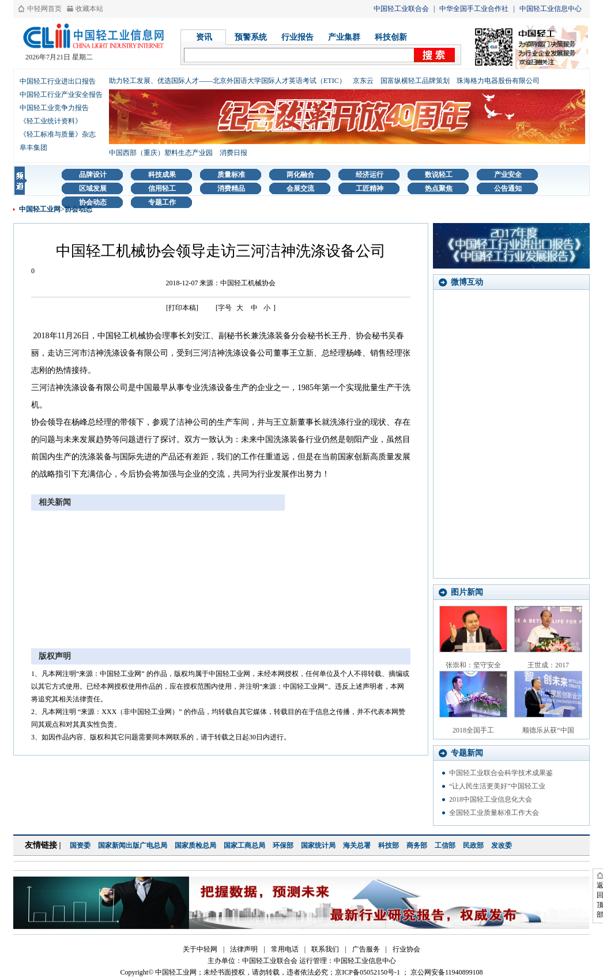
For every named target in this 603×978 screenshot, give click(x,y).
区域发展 (93, 188)
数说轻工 (439, 175)
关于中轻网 (200, 949)
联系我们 (325, 949)
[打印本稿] (182, 308)
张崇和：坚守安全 (473, 665)
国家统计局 (318, 845)
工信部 (445, 845)
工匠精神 (369, 188)
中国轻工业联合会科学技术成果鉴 (501, 773)
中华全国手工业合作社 (473, 9)
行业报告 (297, 37)
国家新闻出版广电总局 (132, 845)
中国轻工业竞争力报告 (54, 108)
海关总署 (357, 845)
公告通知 (508, 188)
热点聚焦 (439, 188)
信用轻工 (162, 188)
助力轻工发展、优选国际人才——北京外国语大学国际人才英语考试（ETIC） (227, 81)
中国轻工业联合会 (401, 9)
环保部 (283, 845)
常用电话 (285, 949)
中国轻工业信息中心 (550, 9)
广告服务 (366, 949)
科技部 (388, 845)
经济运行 (369, 175)
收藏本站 (89, 9)
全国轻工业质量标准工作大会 (494, 813)
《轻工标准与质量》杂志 (58, 134)
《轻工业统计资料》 (51, 121)
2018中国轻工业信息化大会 (490, 799)
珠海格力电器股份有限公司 (498, 81)
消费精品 (231, 188)
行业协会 (406, 949)
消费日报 (233, 153)
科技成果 (162, 175)
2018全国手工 (473, 730)
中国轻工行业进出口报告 (58, 81)
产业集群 (344, 37)
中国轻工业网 (40, 209)
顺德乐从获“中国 (548, 730)
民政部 (473, 845)
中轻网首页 (44, 9)
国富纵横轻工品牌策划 (415, 81)
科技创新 (391, 37)
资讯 (204, 37)
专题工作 (162, 202)
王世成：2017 (548, 665)
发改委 (501, 845)
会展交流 (300, 188)
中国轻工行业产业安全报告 (61, 94)
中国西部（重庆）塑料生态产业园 (161, 153)
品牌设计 (93, 175)
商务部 (416, 845)
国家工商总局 (244, 845)
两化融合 (300, 175)
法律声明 (244, 949)
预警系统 (251, 37)
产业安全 (508, 175)
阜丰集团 (33, 148)
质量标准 (231, 175)
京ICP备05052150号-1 (367, 972)
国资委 (80, 845)
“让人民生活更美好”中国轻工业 (497, 786)
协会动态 (93, 202)
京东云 (363, 81)
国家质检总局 (195, 845)
